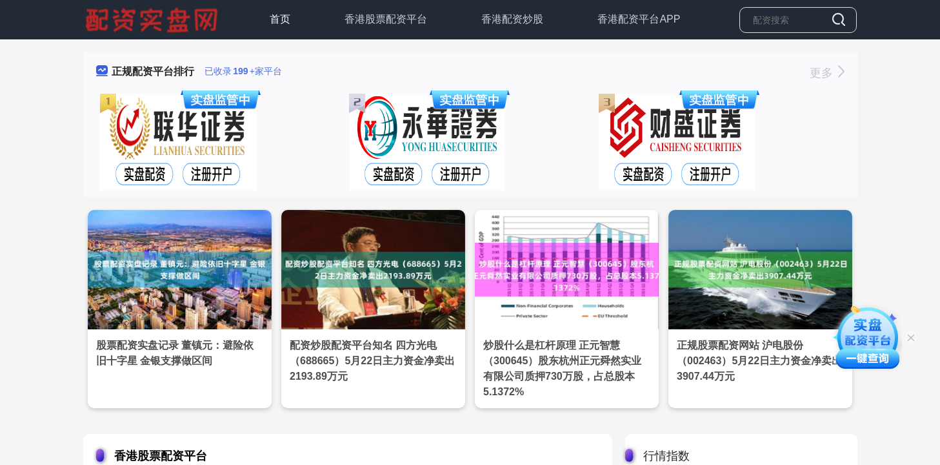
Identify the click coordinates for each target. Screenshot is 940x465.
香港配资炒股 (512, 19)
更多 (827, 73)
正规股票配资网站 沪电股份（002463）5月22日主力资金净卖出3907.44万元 (759, 361)
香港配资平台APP (638, 19)
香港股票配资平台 (386, 19)
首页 (280, 19)
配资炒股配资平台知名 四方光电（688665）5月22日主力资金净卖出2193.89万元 (372, 361)
